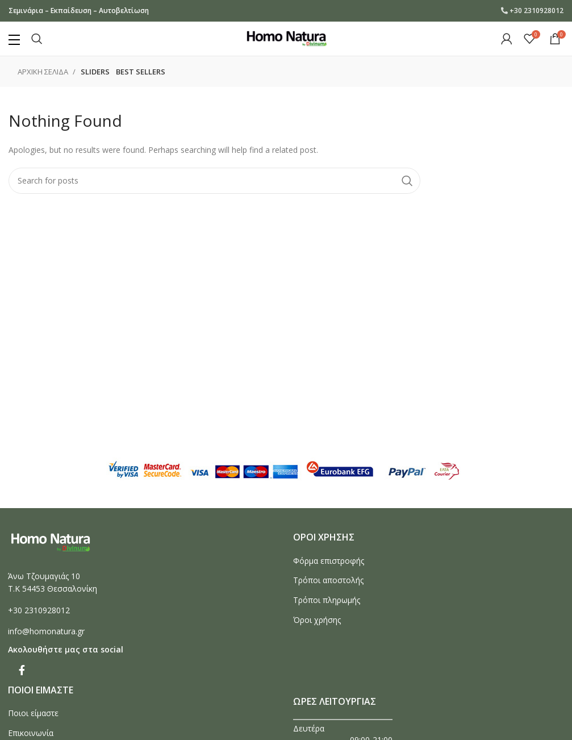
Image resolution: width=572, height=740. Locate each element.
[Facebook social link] (21, 670)
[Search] (37, 38)
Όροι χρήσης (317, 619)
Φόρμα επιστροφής (328, 560)
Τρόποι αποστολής (328, 580)
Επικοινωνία (30, 732)
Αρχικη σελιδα (44, 71)
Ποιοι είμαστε (33, 713)
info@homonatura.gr (46, 631)
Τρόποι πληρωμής (326, 600)
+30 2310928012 (536, 10)
